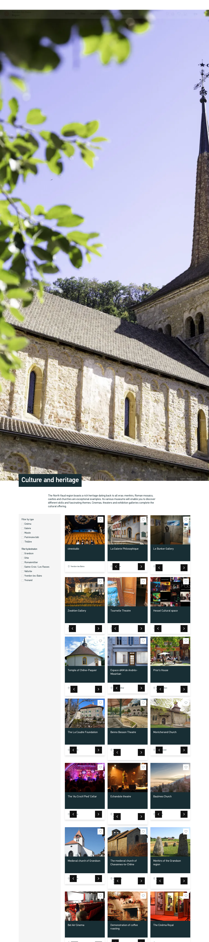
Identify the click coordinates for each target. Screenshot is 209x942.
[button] (167, 5)
